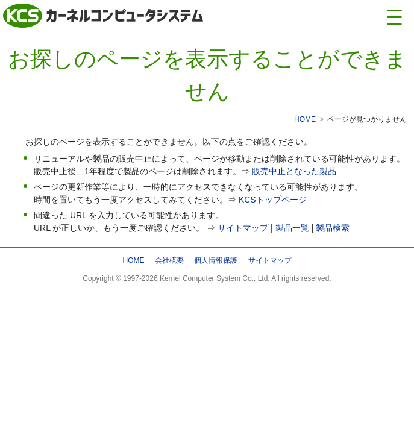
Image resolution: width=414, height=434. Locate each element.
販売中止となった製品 (294, 171)
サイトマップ (243, 228)
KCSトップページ (273, 199)
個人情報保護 (215, 260)
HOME (305, 119)
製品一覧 (292, 228)
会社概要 (169, 260)
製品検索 (333, 228)
